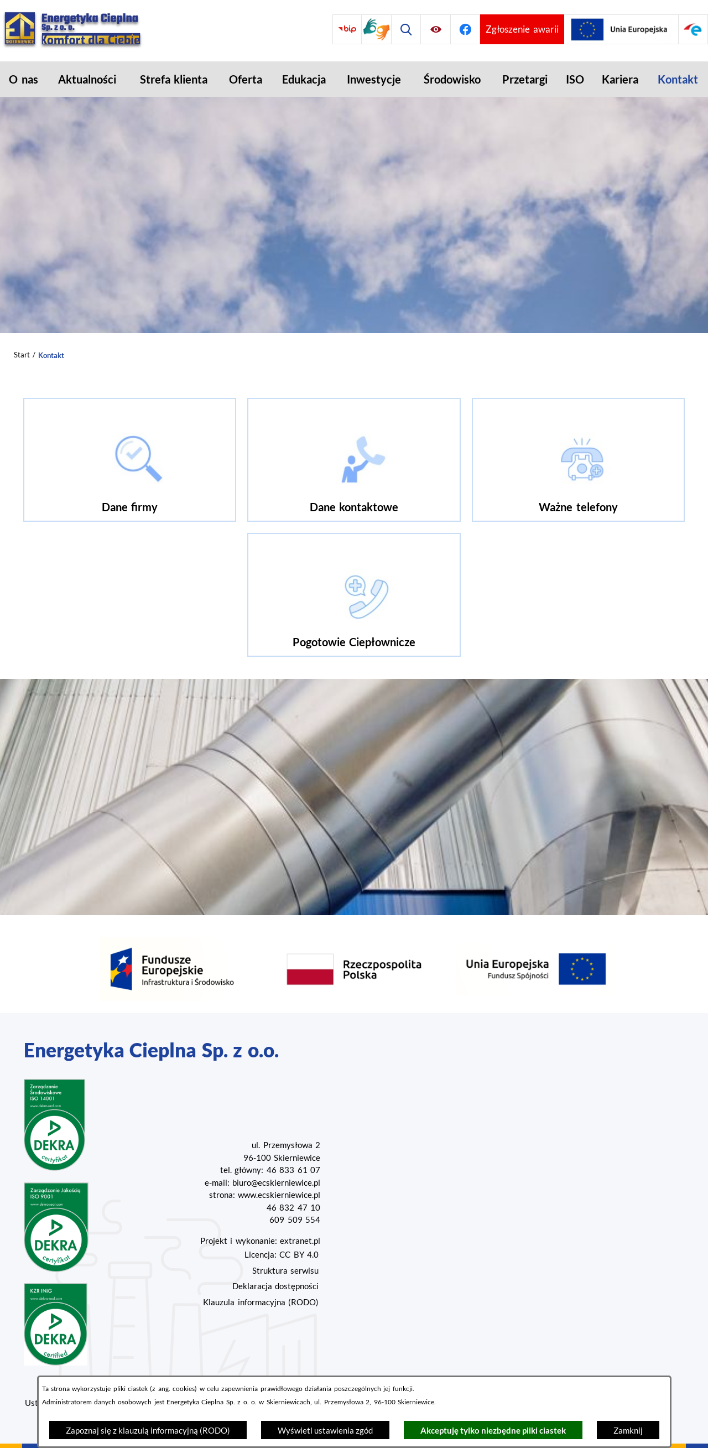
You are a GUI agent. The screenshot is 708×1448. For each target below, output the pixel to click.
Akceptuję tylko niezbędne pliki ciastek (493, 1430)
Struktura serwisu (285, 1270)
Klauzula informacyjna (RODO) (261, 1302)
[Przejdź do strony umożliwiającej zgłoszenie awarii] (522, 29)
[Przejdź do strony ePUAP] (693, 29)
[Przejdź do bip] (347, 29)
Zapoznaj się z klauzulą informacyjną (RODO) (148, 1430)
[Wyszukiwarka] (406, 29)
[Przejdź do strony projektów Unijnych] (621, 29)
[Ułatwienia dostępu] (435, 29)
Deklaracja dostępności (275, 1286)
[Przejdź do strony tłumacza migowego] (376, 29)
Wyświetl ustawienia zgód (325, 1430)
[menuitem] (23, 79)
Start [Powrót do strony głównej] (22, 354)
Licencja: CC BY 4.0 (281, 1254)
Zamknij (628, 1430)
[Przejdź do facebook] (465, 29)
